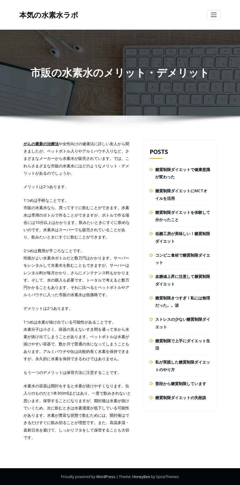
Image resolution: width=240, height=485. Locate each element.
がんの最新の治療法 (41, 143)
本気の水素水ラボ (48, 15)
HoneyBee (141, 476)
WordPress (106, 476)
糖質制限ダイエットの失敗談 (180, 397)
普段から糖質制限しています (180, 383)
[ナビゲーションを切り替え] (214, 15)
